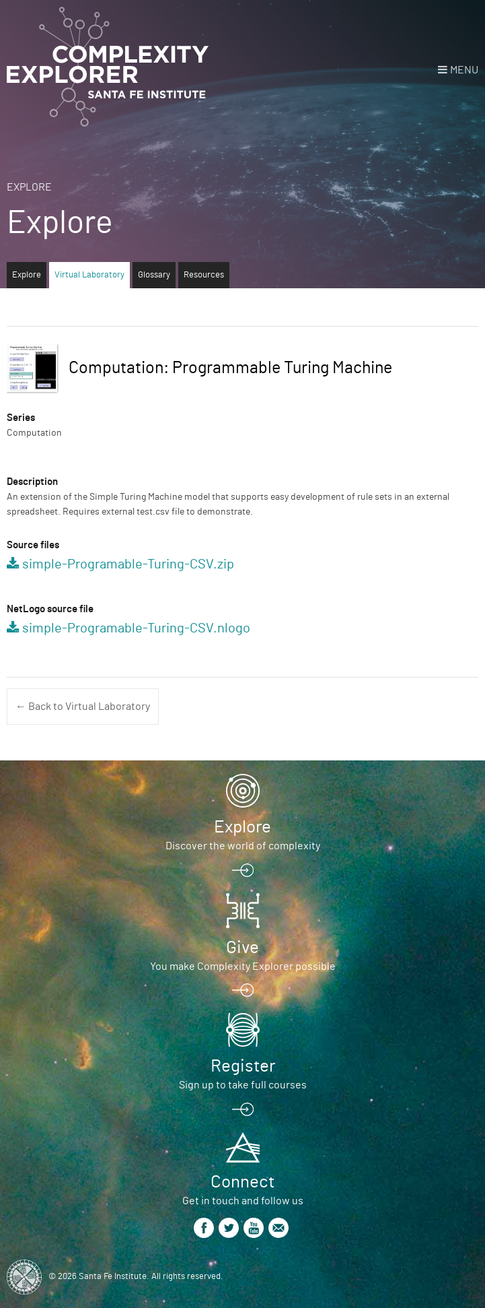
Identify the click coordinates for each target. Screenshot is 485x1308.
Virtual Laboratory (89, 275)
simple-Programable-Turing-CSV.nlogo (136, 628)
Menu (464, 70)
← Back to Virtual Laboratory (82, 706)
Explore (29, 187)
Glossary (154, 275)
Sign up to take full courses (243, 1085)
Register (243, 1066)
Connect (242, 1182)
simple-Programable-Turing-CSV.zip (128, 564)
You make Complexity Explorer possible (243, 966)
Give (242, 947)
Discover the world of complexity (242, 846)
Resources (204, 275)
